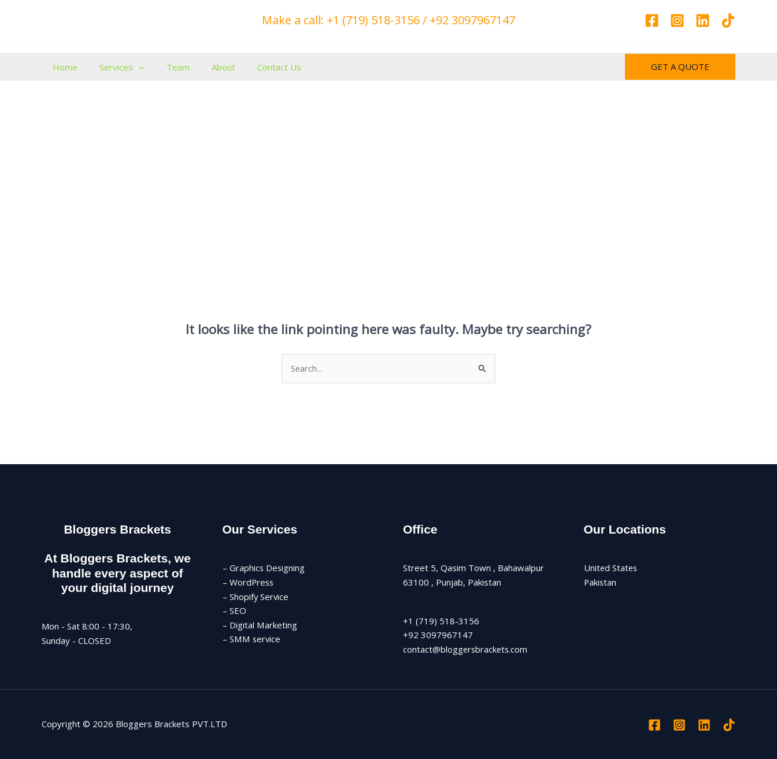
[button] (680, 67)
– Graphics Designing (264, 567)
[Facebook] (652, 20)
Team (165, 67)
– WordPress (249, 582)
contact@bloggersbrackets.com (466, 649)
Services (114, 67)
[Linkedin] (702, 20)
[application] (131, 67)
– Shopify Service (256, 596)
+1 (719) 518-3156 (441, 621)
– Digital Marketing (260, 625)
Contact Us (258, 67)
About (207, 67)
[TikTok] (728, 20)
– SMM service (251, 639)
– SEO (234, 611)
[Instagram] (677, 20)
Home (62, 67)
